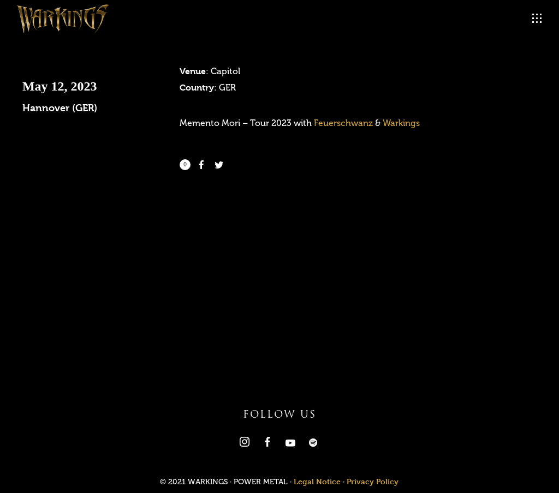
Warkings (401, 123)
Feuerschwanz (343, 123)
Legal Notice (317, 481)
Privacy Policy (373, 481)
